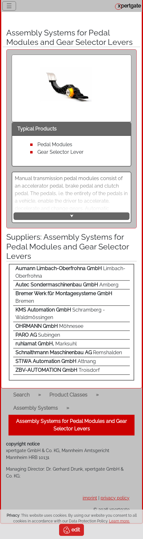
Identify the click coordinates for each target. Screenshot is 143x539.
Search (21, 395)
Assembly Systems (35, 408)
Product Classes (68, 395)
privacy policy (115, 497)
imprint (90, 497)
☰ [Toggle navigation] (9, 6)
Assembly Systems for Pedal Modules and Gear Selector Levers (71, 425)
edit (71, 530)
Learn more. (119, 521)
